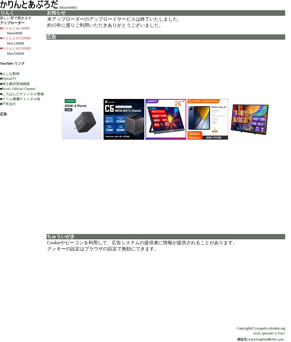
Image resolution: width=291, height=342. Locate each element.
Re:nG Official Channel (18, 89)
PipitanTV (9, 79)
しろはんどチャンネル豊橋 (23, 94)
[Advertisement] (166, 185)
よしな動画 (10, 74)
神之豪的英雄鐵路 (16, 84)
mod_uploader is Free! (269, 333)
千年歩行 (9, 104)
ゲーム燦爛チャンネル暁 (21, 99)
